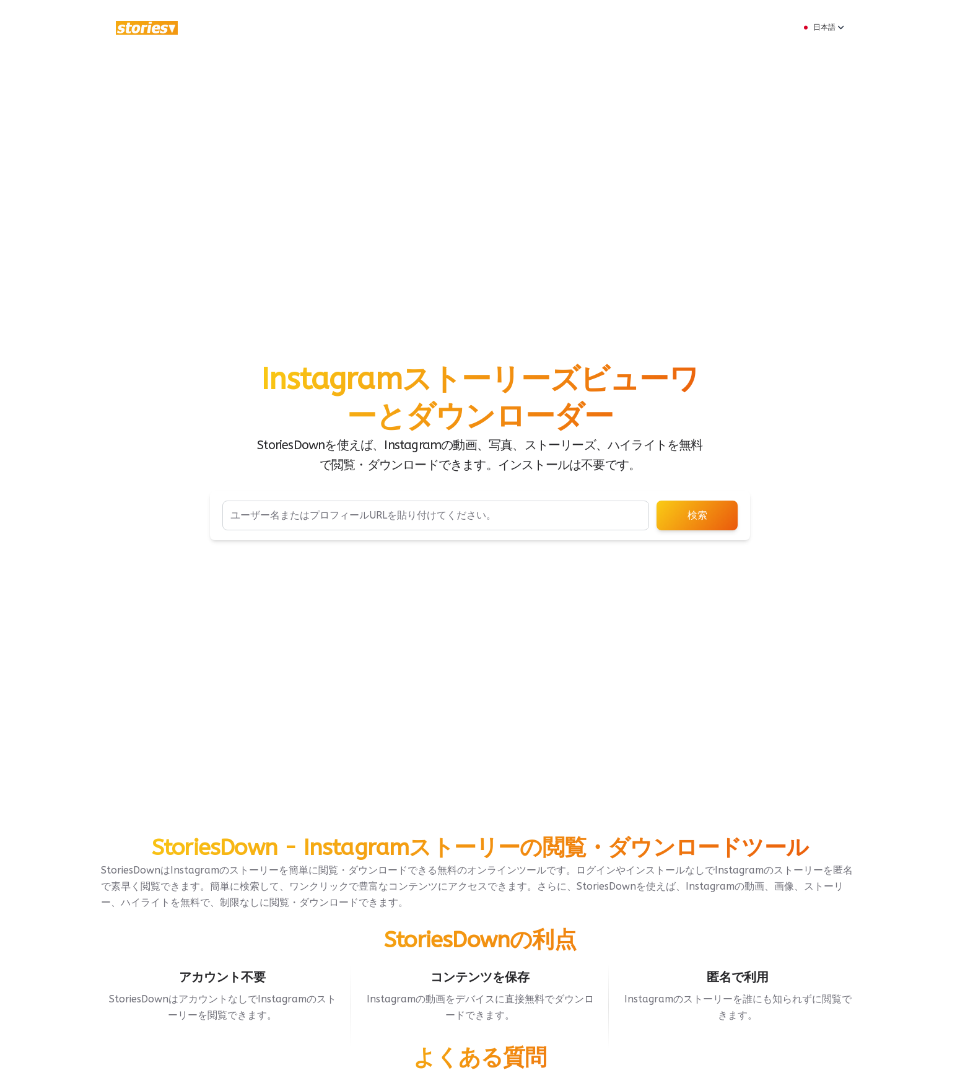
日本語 (822, 27)
